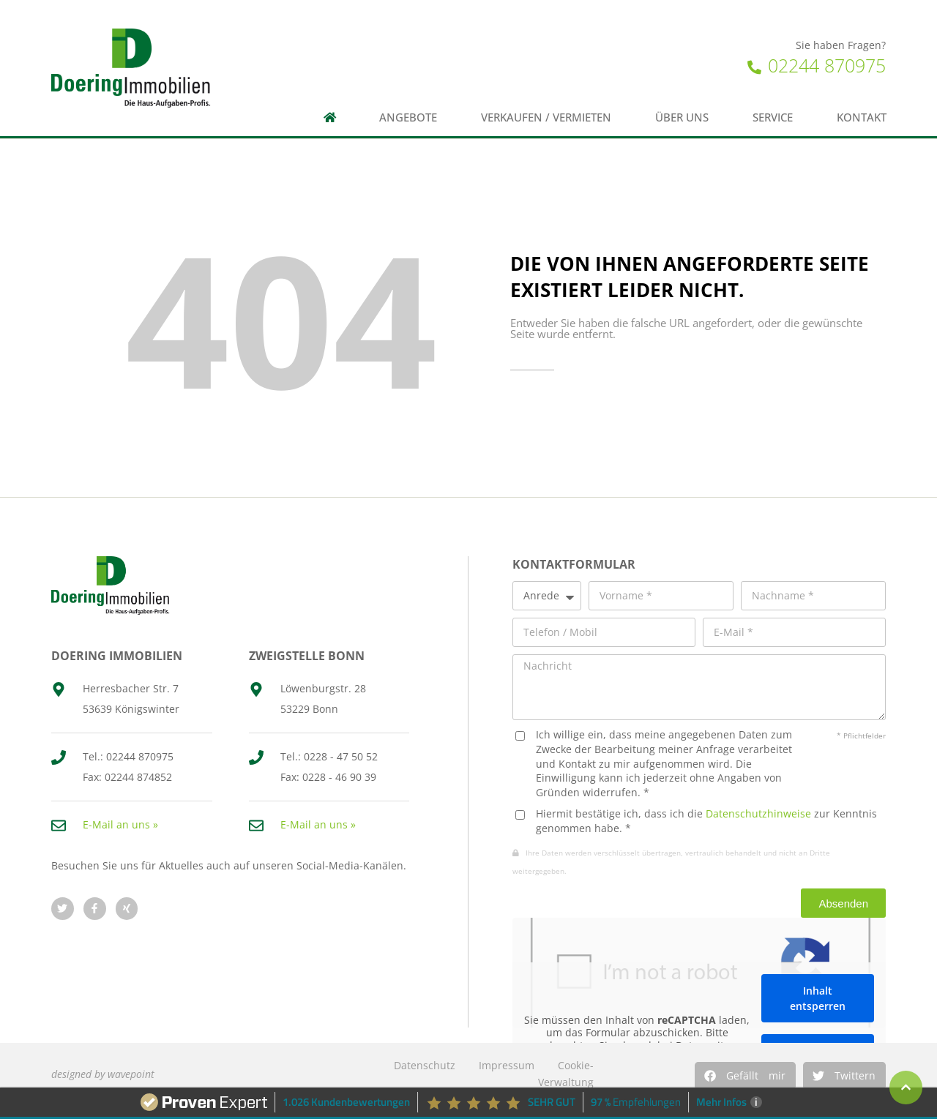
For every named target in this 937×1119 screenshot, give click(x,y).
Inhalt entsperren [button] (817, 999)
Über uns (682, 117)
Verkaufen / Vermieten (546, 117)
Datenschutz (424, 1065)
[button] (745, 1076)
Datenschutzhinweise (758, 813)
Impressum (506, 1065)
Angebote (408, 117)
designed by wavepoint (102, 1074)
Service (773, 117)
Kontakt (861, 117)
